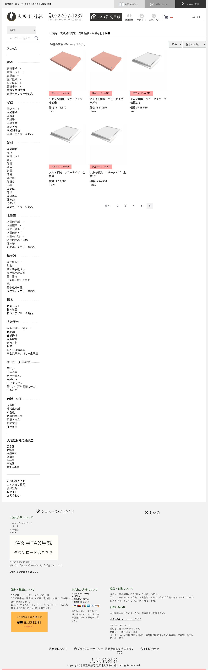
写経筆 (11, 116)
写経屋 (10, 460)
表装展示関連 (68, 33)
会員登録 (12, 488)
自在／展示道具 (16, 349)
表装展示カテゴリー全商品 (22, 353)
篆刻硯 (11, 188)
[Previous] (107, 206)
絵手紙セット (14, 262)
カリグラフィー (16, 383)
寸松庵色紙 (13, 408)
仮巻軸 (11, 331)
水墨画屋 (12, 453)
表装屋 (10, 463)
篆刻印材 (12, 148)
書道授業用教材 (16, 90)
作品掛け (12, 335)
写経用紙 (12, 112)
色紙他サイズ (14, 415)
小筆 (9, 185)
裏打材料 (12, 342)
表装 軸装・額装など (90, 33)
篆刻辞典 (12, 196)
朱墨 (9, 170)
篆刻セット (13, 156)
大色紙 (11, 405)
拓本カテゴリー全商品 (20, 313)
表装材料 (12, 339)
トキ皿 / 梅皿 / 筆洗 (18, 280)
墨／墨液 (12, 276)
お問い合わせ (158, 4)
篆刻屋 (10, 456)
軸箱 (9, 346)
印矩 (9, 192)
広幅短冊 (12, 423)
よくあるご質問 (189, 4)
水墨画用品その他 (17, 239)
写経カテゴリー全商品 (20, 134)
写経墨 (11, 119)
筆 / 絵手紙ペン (16, 269)
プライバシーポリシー (88, 648)
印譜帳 (11, 178)
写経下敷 (12, 126)
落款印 (11, 243)
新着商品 (12, 48)
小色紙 (11, 412)
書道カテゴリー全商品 (20, 93)
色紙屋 (10, 449)
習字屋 (10, 446)
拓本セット (13, 306)
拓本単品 (12, 309)
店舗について (58, 648)
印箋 (9, 174)
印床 (9, 167)
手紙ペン (12, 379)
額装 (107, 33)
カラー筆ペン (14, 375)
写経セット (13, 108)
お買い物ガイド (128, 4)
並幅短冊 (12, 426)
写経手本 (12, 123)
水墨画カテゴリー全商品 (21, 247)
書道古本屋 (13, 466)
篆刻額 (11, 199)
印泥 (9, 163)
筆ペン (11, 368)
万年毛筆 (12, 372)
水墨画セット (14, 232)
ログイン (12, 491)
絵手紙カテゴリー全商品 (21, 291)
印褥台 (11, 181)
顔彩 (9, 265)
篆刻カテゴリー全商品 (20, 206)
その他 (11, 203)
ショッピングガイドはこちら (24, 571)
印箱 (9, 152)
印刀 (9, 159)
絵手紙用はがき (16, 272)
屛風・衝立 (13, 419)
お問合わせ (13, 495)
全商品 (54, 33)
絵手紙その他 (14, 287)
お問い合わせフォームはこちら (126, 619)
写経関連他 (13, 130)
